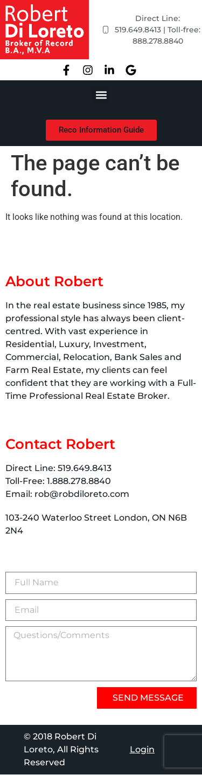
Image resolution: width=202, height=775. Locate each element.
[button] (101, 94)
